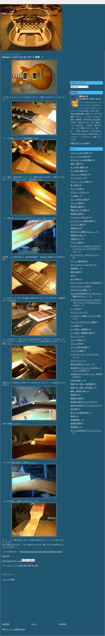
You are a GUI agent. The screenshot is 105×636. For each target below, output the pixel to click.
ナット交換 (75, 309)
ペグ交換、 (75, 196)
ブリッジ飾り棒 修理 (79, 347)
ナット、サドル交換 (79, 157)
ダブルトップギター (79, 192)
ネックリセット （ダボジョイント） (85, 255)
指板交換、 (75, 268)
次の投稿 (5, 624)
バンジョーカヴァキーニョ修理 (83, 322)
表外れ (73, 416)
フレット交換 (76, 189)
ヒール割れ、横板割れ (79, 329)
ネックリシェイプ (78, 312)
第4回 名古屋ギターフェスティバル (85, 405)
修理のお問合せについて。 (81, 364)
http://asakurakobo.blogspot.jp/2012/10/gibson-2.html (41, 552)
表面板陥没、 (76, 420)
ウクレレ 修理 (76, 242)
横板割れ (74, 395)
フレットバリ (76, 336)
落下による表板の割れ (79, 413)
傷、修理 (35, 565)
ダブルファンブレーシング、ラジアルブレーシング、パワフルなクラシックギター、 (86, 302)
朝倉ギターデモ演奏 (79, 210)
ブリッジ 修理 (76, 203)
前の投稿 (62, 624)
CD (72, 276)
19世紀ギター (76, 239)
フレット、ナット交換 (15, 565)
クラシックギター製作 (79, 153)
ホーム (34, 624)
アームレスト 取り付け (80, 217)
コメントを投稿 (8, 579)
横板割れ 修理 (76, 398)
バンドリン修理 (77, 225)
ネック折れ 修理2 (78, 167)
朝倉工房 (9, 12)
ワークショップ (77, 361)
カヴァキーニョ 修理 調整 (81, 160)
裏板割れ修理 (76, 423)
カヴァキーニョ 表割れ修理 (82, 221)
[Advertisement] (34, 602)
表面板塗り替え (77, 235)
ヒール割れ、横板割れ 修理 (82, 333)
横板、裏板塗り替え (79, 391)
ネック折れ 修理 (77, 171)
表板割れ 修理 (76, 214)
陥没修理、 (75, 427)
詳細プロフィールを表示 (80, 143)
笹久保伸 (74, 409)
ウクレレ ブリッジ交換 (80, 286)
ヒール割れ (75, 326)
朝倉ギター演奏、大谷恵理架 (82, 384)
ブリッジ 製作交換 (78, 261)
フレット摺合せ (77, 340)
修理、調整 (27, 565)
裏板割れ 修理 (76, 207)
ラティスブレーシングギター (82, 265)
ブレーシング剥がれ (79, 174)
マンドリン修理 (77, 351)
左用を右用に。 (77, 380)
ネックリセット (77, 178)
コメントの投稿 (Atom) (16, 629)
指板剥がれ (75, 228)
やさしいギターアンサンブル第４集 (85, 283)
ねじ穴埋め (75, 279)
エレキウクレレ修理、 (79, 290)
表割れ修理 (75, 272)
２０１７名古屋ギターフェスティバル (86, 431)
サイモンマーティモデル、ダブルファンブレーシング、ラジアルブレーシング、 (86, 248)
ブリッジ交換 (76, 344)
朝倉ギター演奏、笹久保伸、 (82, 388)
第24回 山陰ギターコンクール (83, 402)
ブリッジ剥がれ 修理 (79, 200)
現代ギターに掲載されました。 (83, 232)
